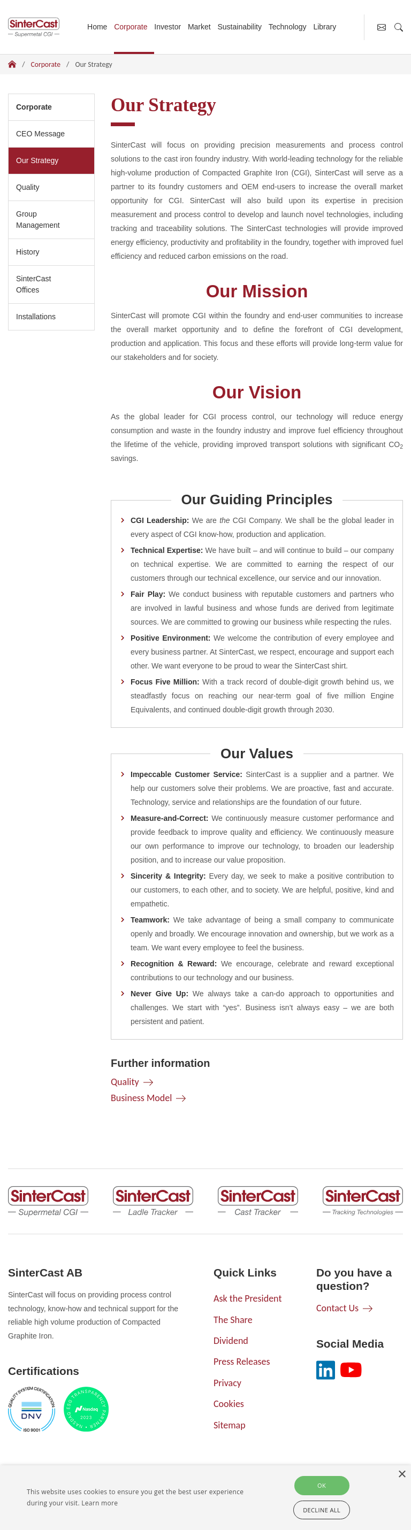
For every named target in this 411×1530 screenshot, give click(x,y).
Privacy (227, 1383)
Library (324, 26)
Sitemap (230, 1425)
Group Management (38, 219)
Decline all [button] (321, 1510)
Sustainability (239, 26)
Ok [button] (321, 1485)
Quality (28, 187)
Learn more (99, 1503)
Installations (36, 316)
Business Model (141, 1098)
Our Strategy (41, 160)
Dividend (231, 1341)
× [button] (402, 1475)
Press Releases (242, 1361)
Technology (288, 26)
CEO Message (40, 133)
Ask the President (247, 1298)
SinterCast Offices (33, 284)
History (28, 252)
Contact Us (337, 1308)
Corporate (130, 26)
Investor (167, 26)
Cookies (229, 1404)
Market (199, 26)
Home (97, 26)
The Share (233, 1320)
